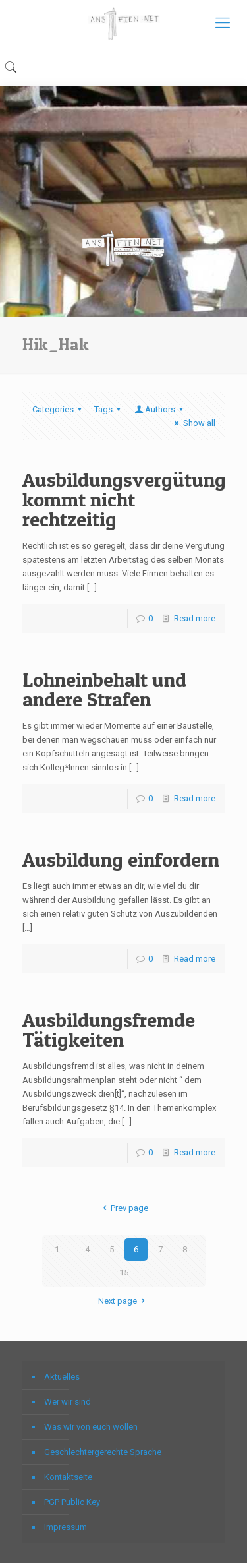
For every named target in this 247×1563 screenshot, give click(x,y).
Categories (59, 409)
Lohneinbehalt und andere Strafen (104, 689)
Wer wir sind (67, 1402)
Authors (160, 409)
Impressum (65, 1527)
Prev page (123, 1208)
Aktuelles (62, 1377)
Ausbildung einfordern (120, 859)
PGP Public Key (72, 1502)
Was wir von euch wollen (91, 1427)
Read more (194, 618)
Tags (109, 409)
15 (123, 1272)
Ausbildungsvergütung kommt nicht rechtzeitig (124, 499)
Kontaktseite (68, 1477)
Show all (193, 423)
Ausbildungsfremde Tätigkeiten (108, 1029)
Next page (123, 1301)
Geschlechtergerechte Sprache (102, 1452)
